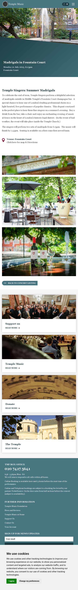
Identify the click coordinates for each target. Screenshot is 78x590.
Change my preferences (29, 581)
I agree (11, 581)
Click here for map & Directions (22, 142)
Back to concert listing (22, 283)
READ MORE (11, 328)
